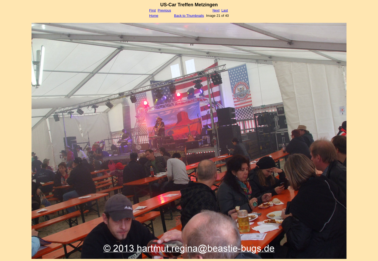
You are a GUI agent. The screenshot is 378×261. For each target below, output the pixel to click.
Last (224, 10)
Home (153, 16)
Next (216, 10)
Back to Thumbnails (189, 16)
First (152, 10)
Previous (164, 10)
